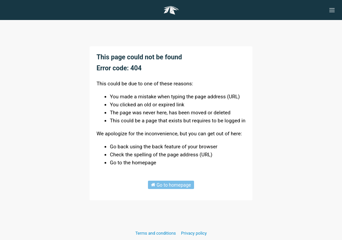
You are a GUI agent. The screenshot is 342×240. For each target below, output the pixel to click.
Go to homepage (171, 184)
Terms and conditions (156, 233)
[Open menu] (332, 10)
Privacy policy (194, 233)
